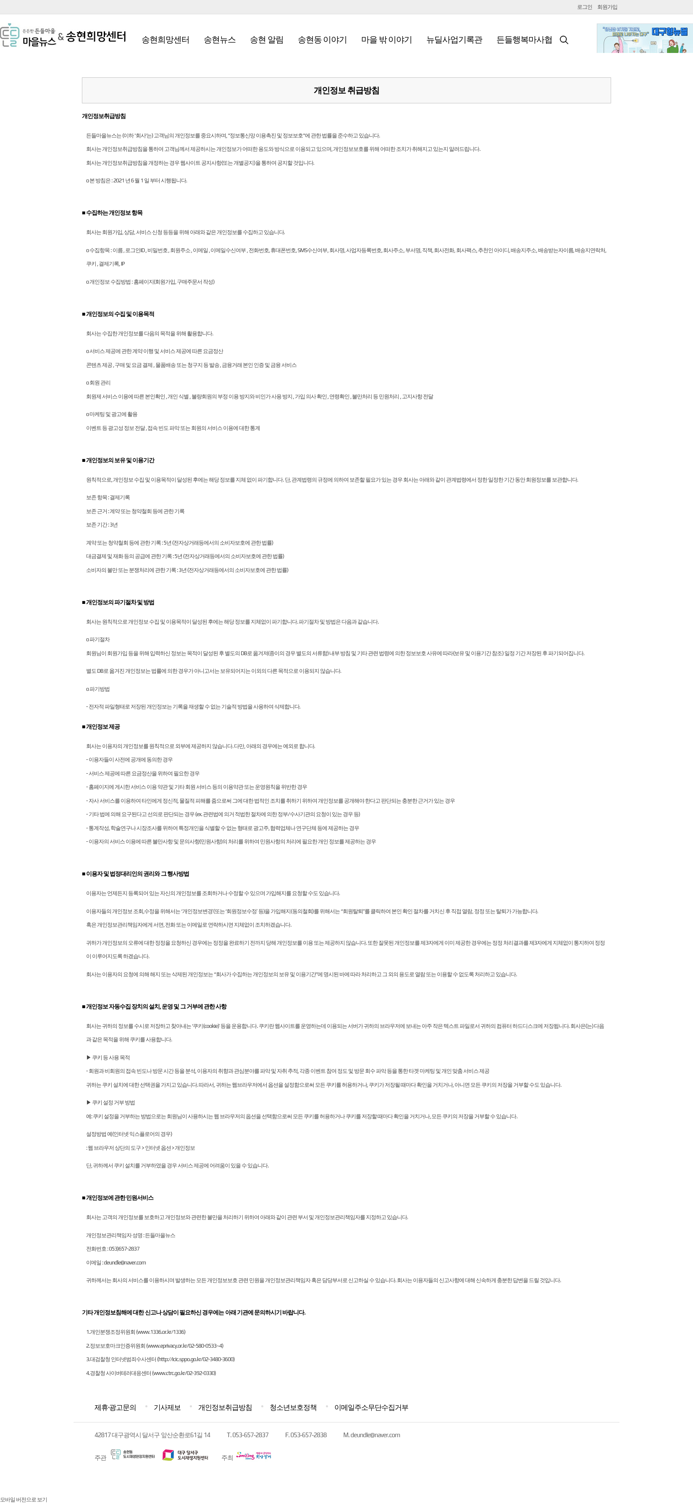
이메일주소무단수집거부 (371, 1407)
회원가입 (607, 7)
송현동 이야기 (322, 39)
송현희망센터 (165, 39)
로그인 (584, 7)
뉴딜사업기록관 (454, 39)
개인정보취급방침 (225, 1407)
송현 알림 (267, 39)
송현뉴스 (220, 39)
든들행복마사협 (524, 39)
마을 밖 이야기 (386, 39)
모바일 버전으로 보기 (23, 1499)
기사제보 (167, 1407)
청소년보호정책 (293, 1407)
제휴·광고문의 (115, 1407)
